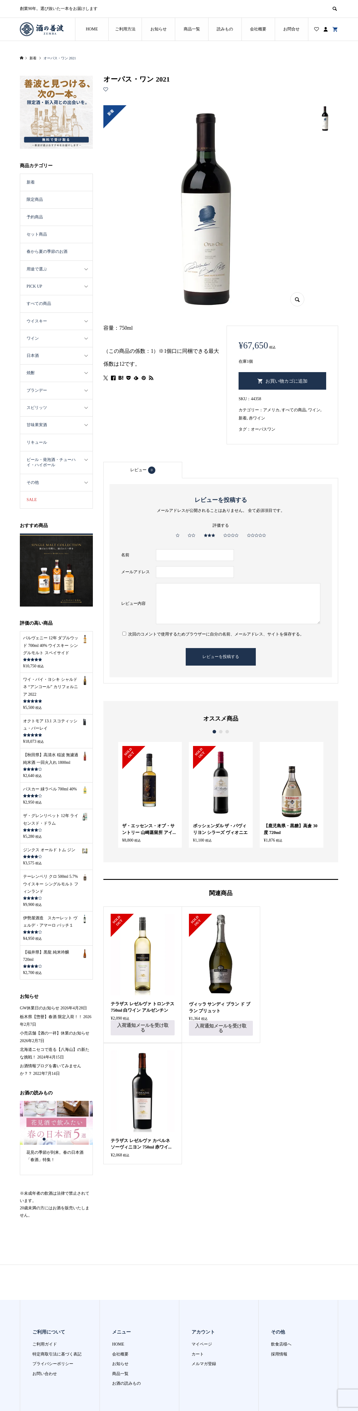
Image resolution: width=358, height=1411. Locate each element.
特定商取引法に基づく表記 (56, 1354)
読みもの (225, 29)
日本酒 (33, 355)
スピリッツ (37, 407)
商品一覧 (192, 29)
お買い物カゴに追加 (286, 381)
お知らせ (158, 29)
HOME (92, 29)
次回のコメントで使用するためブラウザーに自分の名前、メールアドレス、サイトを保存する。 (216, 634)
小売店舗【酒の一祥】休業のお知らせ (54, 1033)
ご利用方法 (125, 29)
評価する (221, 525)
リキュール (37, 442)
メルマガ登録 (204, 1364)
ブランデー (37, 390)
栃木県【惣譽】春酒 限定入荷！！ (51, 1017)
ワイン (314, 410)
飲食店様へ (281, 1344)
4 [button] (59, 1139)
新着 (243, 418)
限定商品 (35, 199)
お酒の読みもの (126, 1383)
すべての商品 (293, 410)
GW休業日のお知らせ (39, 1008)
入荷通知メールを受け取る (142, 1027)
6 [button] (69, 1139)
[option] (150, 794)
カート (198, 1354)
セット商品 (37, 234)
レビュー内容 (133, 603)
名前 (125, 555)
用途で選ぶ (37, 269)
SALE (32, 500)
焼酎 (31, 373)
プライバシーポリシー (52, 1364)
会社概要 (258, 29)
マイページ (202, 1344)
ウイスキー (37, 321)
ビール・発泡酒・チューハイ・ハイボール (51, 462)
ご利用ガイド (44, 1344)
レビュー (142, 470)
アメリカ (271, 410)
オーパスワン (263, 429)
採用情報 (279, 1354)
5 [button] (64, 1139)
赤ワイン (257, 418)
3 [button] (227, 731)
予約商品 (35, 217)
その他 (33, 482)
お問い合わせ (44, 1374)
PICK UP (34, 286)
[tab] (142, 470)
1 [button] (214, 731)
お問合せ (291, 29)
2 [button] (221, 731)
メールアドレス (135, 572)
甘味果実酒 (37, 425)
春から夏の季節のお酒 (47, 251)
